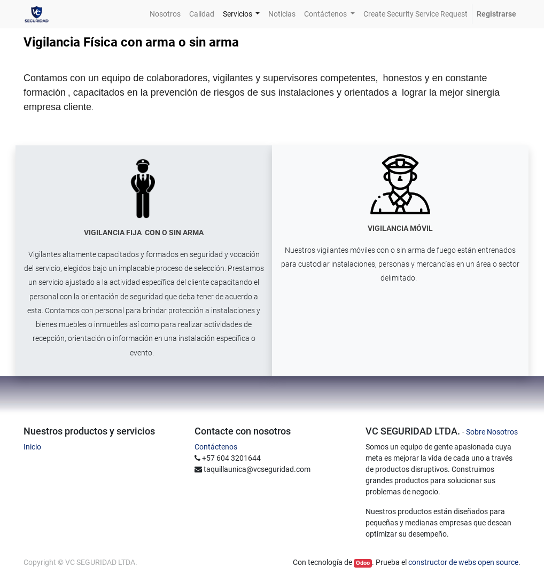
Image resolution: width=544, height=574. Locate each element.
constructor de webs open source (463, 562)
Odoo (363, 563)
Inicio (32, 447)
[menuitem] (165, 14)
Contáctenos (216, 447)
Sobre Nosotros (492, 432)
